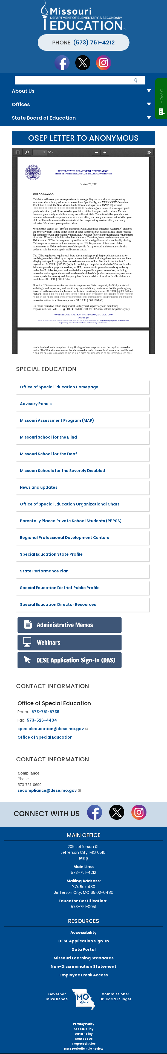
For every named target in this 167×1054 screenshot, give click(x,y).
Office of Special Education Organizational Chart (69, 504)
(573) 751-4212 (94, 42)
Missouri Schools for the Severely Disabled (62, 470)
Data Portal (83, 949)
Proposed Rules (84, 1044)
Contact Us (84, 1039)
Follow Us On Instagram (106, 62)
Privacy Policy (83, 1024)
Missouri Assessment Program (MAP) (57, 420)
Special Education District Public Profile (60, 587)
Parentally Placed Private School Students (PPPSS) (71, 521)
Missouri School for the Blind (48, 437)
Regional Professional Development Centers (64, 537)
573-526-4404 (42, 720)
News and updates (38, 487)
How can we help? (161, 93)
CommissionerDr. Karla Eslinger (115, 996)
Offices (84, 105)
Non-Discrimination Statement (83, 966)
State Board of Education (84, 118)
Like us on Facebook (64, 62)
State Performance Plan (44, 571)
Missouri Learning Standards (84, 958)
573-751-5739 (45, 711)
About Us (84, 91)
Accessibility (83, 932)
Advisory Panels (36, 403)
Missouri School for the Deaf (48, 454)
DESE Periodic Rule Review (83, 1049)
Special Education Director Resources (58, 604)
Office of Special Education (45, 737)
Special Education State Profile (51, 554)
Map (83, 858)
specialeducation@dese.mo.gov (53, 728)
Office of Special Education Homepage (59, 387)
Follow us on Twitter (85, 62)
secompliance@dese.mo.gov (49, 790)
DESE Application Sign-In (83, 941)
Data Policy (84, 1034)
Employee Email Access (83, 975)
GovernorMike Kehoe (57, 996)
